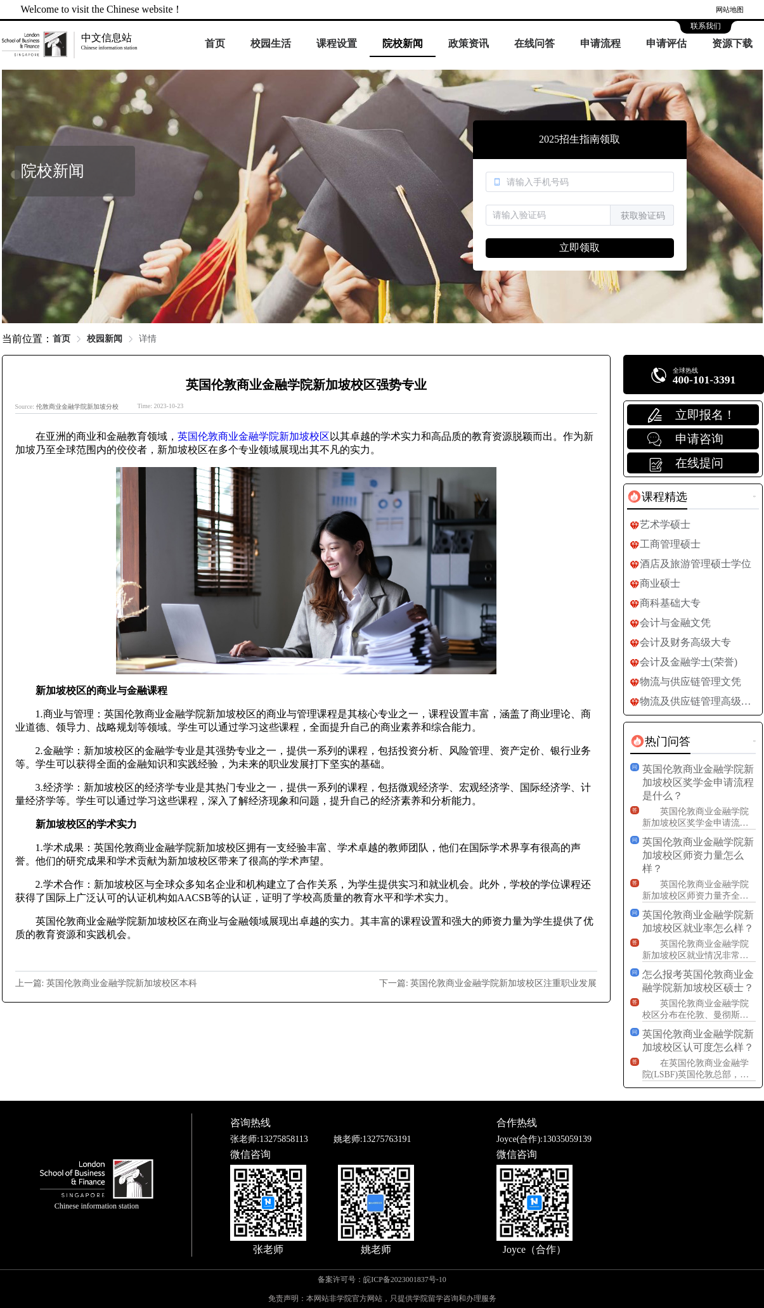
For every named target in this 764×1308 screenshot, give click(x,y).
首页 (215, 43)
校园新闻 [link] (104, 338)
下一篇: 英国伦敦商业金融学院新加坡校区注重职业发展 (488, 983)
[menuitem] (215, 44)
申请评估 (666, 43)
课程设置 (336, 43)
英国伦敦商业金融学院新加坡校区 (254, 436)
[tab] (657, 497)
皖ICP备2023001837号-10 (404, 1279)
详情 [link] (148, 338)
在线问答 (534, 43)
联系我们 (705, 26)
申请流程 (600, 43)
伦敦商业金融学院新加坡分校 (77, 406)
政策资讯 (468, 43)
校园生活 (270, 43)
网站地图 (730, 9)
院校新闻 (402, 43)
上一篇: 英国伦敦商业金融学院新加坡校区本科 (106, 983)
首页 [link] (61, 338)
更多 (754, 496)
